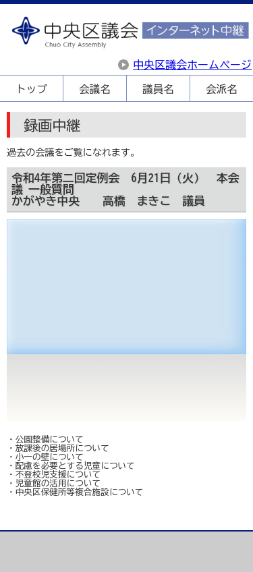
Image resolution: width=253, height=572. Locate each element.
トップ (31, 89)
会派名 (221, 89)
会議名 (94, 89)
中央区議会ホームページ (192, 64)
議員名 (157, 89)
